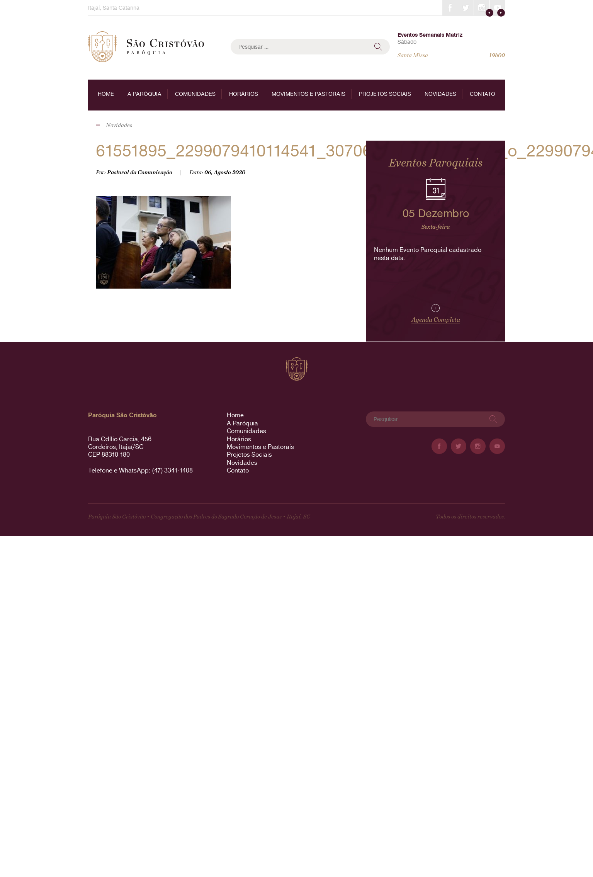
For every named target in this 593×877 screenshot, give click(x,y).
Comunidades (195, 93)
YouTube (497, 7)
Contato (482, 93)
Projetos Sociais (385, 93)
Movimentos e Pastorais (308, 93)
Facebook (450, 7)
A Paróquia (144, 93)
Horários (243, 93)
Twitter (466, 7)
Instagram (481, 7)
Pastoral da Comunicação (139, 172)
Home (106, 93)
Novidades (440, 93)
